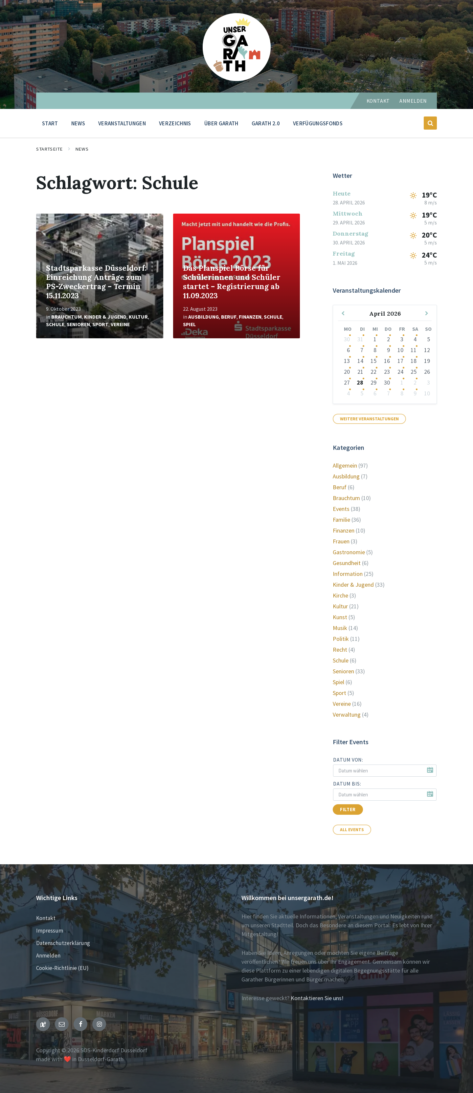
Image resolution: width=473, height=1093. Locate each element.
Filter (348, 809)
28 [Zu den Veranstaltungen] (360, 382)
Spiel (189, 324)
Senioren (78, 324)
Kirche (340, 595)
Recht (340, 649)
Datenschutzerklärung (63, 943)
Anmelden (413, 101)
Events (341, 509)
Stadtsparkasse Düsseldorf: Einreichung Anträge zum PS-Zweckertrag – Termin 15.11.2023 (96, 281)
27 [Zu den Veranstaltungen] (347, 382)
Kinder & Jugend (105, 317)
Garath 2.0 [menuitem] (266, 123)
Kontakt (378, 101)
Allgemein (345, 465)
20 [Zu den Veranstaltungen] (347, 371)
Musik (340, 628)
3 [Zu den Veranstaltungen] (401, 339)
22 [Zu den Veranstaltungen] (373, 371)
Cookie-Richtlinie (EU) (62, 968)
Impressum (49, 930)
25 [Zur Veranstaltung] (414, 371)
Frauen (341, 541)
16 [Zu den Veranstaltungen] (387, 361)
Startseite (49, 149)
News (81, 149)
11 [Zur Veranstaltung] (414, 350)
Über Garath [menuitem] (221, 123)
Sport (100, 324)
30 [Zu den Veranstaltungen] (347, 339)
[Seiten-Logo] (237, 79)
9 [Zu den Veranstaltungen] (388, 350)
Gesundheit (347, 563)
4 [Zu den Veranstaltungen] (348, 393)
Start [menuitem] (50, 123)
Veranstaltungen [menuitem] (122, 123)
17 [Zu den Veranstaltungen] (400, 361)
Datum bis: (347, 784)
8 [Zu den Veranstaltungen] (374, 350)
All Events (352, 829)
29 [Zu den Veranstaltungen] (373, 382)
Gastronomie (349, 552)
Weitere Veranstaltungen (369, 419)
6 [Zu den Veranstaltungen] (348, 350)
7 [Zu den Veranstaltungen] (361, 350)
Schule (55, 324)
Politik (341, 638)
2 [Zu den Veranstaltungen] (388, 339)
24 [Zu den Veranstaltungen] (400, 371)
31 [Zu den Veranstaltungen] (360, 339)
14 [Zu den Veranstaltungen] (360, 361)
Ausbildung (203, 317)
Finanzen (250, 317)
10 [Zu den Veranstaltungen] (400, 350)
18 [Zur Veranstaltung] (414, 361)
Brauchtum (66, 317)
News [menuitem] (78, 123)
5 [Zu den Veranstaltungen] (361, 393)
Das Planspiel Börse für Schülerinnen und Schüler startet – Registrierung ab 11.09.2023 (232, 281)
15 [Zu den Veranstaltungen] (373, 361)
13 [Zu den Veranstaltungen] (347, 361)
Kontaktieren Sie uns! (317, 998)
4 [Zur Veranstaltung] (415, 339)
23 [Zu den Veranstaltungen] (387, 371)
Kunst (340, 617)
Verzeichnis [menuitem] (175, 123)
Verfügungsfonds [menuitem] (318, 123)
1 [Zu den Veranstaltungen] (374, 339)
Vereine (120, 324)
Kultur (138, 317)
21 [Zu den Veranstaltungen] (360, 371)
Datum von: (348, 760)
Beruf (228, 317)
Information (348, 574)
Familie (341, 519)
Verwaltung (347, 714)
